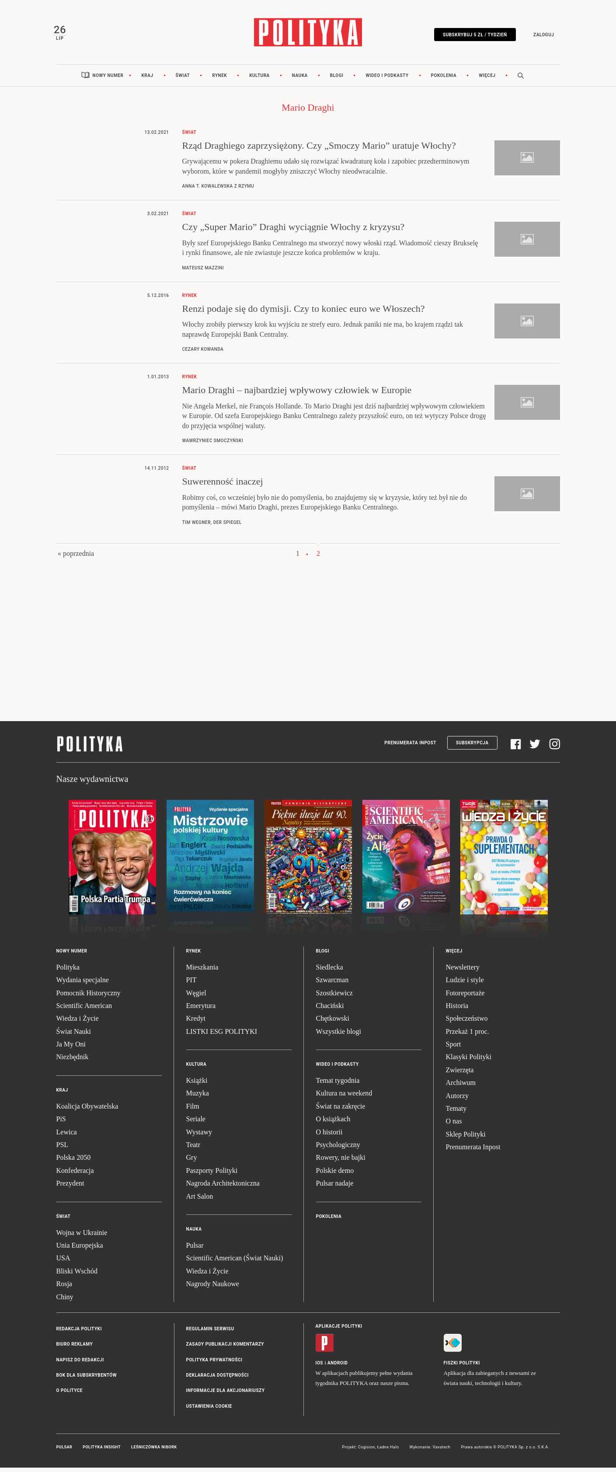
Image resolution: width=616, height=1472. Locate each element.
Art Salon (199, 1200)
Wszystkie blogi (339, 1035)
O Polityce (69, 1395)
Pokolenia (444, 79)
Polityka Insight (102, 1452)
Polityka (68, 971)
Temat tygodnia (338, 1084)
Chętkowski (332, 1023)
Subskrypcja (472, 747)
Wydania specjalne (82, 984)
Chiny (64, 1301)
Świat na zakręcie (340, 1110)
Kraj (147, 79)
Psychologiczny (338, 1149)
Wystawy (199, 1136)
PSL (62, 1149)
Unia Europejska (79, 1249)
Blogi (337, 79)
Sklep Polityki (466, 1138)
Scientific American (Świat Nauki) (234, 1262)
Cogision (366, 1452)
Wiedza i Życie (77, 1023)
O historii (329, 1136)
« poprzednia (76, 558)
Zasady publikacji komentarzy (225, 1348)
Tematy (456, 1112)
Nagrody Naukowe (212, 1288)
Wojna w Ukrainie (82, 1237)
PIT (191, 984)
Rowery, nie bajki (340, 1162)
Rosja (64, 1288)
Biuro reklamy (74, 1348)
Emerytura (201, 1010)
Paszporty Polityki (212, 1175)
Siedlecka (329, 971)
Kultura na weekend (344, 1098)
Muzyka (197, 1098)
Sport (453, 1048)
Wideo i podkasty (386, 79)
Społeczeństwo (467, 1023)
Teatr (193, 1149)
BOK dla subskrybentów (86, 1379)
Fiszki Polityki (462, 1367)
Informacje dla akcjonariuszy (225, 1395)
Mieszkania (202, 971)
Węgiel (196, 997)
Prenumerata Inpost (410, 747)
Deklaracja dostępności (217, 1379)
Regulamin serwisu (210, 1333)
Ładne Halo (388, 1452)
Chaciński (330, 1010)
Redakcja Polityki (79, 1333)
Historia (457, 1010)
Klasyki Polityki (468, 1061)
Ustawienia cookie (209, 1410)
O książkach (333, 1123)
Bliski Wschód (76, 1275)
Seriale (195, 1123)
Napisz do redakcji (80, 1364)
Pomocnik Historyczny (88, 997)
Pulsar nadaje (335, 1187)
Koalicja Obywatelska (87, 1110)
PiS (61, 1123)
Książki (197, 1084)
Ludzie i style (465, 984)
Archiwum (461, 1087)
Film (192, 1110)
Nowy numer (108, 79)
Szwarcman (332, 984)
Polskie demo (335, 1175)
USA (63, 1262)
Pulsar (195, 1249)
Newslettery (463, 971)
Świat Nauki (73, 1035)
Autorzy (457, 1100)
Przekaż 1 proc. (467, 1035)
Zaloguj (540, 36)
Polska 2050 (73, 1162)
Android (337, 1367)
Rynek (219, 79)
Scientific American (84, 1010)
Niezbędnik (72, 1061)
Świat (183, 79)
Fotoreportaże (465, 997)
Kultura (259, 79)
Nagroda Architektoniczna (223, 1187)
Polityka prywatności (214, 1364)
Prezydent (70, 1187)
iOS (319, 1367)
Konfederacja (75, 1175)
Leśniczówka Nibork (154, 1452)
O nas (454, 1126)
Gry (191, 1162)
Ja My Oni (71, 1048)
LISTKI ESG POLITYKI (222, 1035)
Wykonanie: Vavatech (430, 1452)
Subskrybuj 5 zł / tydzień (472, 36)
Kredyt (195, 1023)
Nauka (300, 79)
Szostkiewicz (334, 997)
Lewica (66, 1136)
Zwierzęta (460, 1074)
